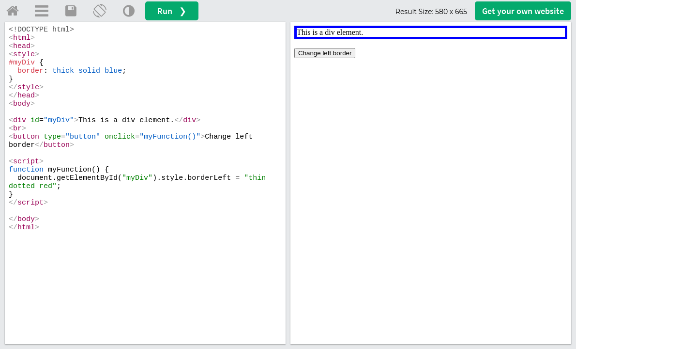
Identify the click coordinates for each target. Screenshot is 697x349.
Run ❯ (171, 10)
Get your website (523, 10)
